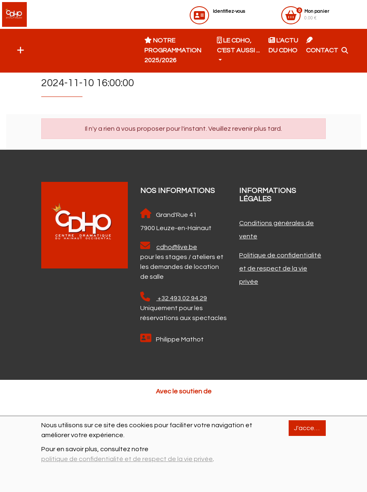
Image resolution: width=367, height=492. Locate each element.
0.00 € (316, 14)
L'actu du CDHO (283, 45)
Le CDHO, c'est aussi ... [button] (238, 45)
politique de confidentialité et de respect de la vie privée (127, 459)
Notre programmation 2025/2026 (172, 50)
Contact (322, 45)
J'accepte (309, 428)
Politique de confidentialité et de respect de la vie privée (280, 268)
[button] (18, 50)
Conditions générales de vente (276, 230)
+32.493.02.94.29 (173, 296)
